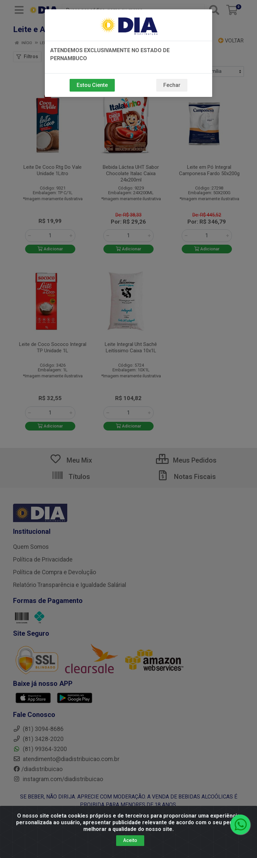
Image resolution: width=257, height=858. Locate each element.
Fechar (171, 85)
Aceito (130, 840)
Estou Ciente (92, 85)
